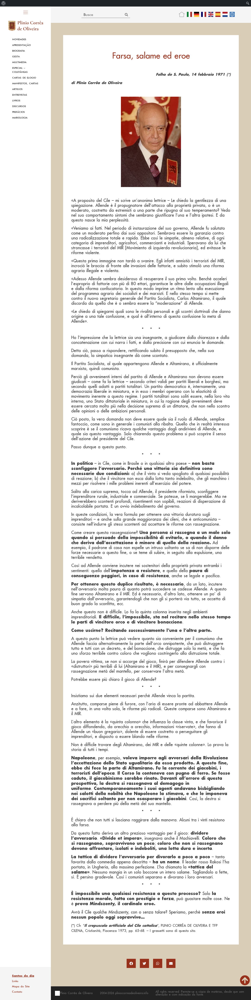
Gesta (16, 56)
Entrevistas (19, 94)
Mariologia (19, 117)
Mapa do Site (21, 986)
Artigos (17, 89)
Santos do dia (23, 976)
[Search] (126, 14)
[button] (131, 963)
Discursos (19, 106)
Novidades (19, 39)
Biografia (18, 50)
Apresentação (21, 45)
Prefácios (18, 112)
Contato (17, 991)
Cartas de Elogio (24, 77)
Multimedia (19, 62)
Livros (16, 100)
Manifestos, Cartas (25, 83)
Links (15, 981)
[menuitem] (3, 3)
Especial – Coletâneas (20, 69)
